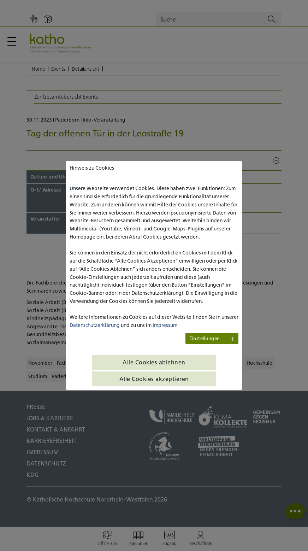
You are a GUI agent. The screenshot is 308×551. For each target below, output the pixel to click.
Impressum (165, 325)
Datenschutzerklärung (95, 325)
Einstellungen (204, 338)
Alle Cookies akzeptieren (154, 378)
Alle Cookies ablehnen (154, 362)
